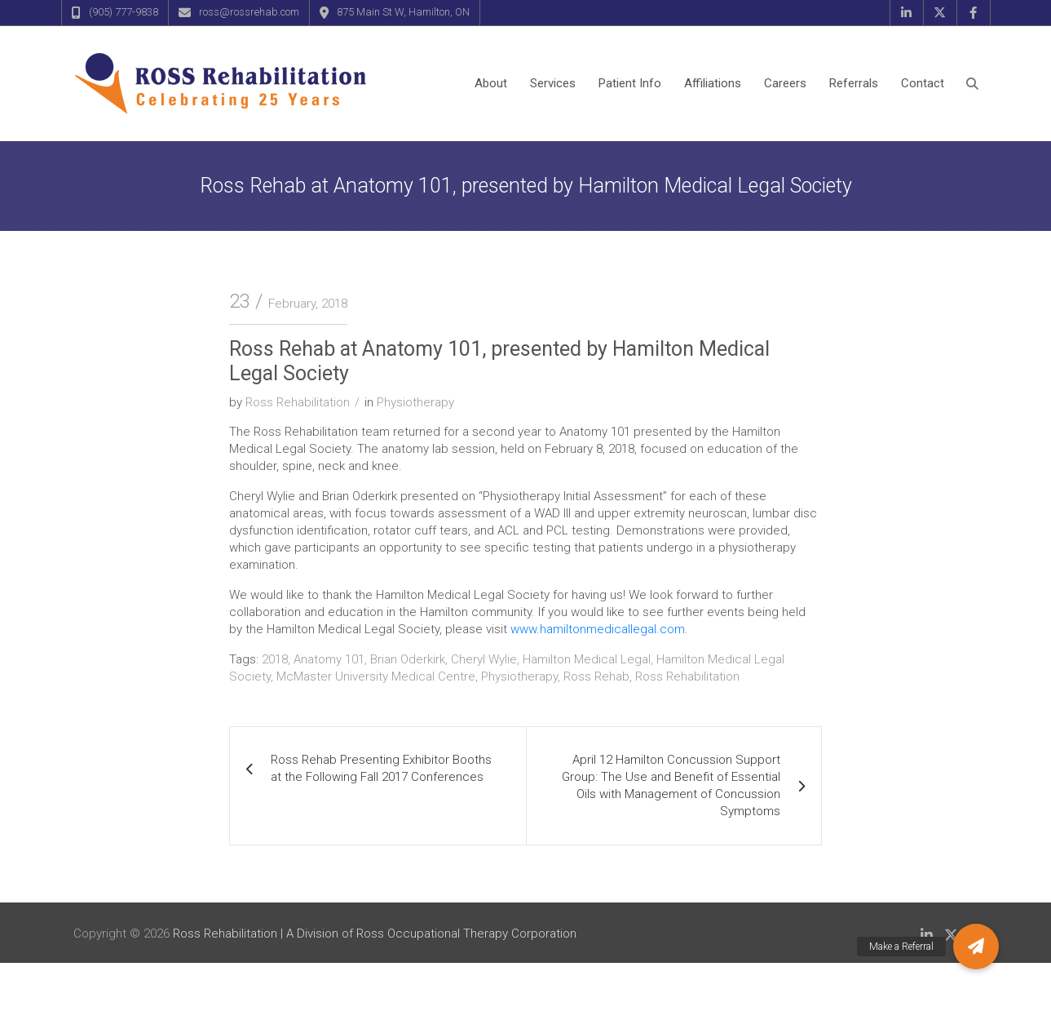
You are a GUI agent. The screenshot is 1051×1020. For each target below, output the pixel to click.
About (491, 83)
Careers (785, 83)
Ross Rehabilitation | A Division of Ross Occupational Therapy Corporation (374, 933)
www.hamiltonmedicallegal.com (597, 629)
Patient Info (629, 83)
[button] (976, 946)
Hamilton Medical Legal (587, 659)
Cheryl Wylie (484, 659)
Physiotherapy (415, 402)
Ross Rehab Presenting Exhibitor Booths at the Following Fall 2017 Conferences (381, 768)
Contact (922, 83)
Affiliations (712, 83)
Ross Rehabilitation (297, 402)
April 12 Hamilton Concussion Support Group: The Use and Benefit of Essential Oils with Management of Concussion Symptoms (671, 785)
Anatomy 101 (329, 659)
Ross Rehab (596, 676)
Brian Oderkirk (407, 659)
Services (553, 83)
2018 (275, 659)
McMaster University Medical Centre (375, 676)
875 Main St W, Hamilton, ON (403, 12)
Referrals (853, 83)
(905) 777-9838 (123, 12)
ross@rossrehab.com (249, 12)
